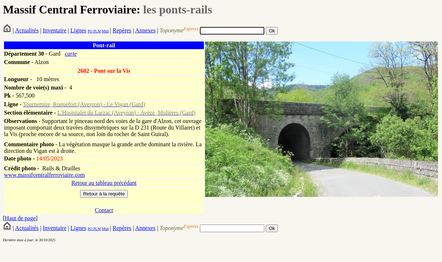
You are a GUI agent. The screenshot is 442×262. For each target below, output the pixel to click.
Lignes (78, 30)
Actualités (27, 30)
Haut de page (20, 218)
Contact (104, 210)
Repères (122, 30)
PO (90, 31)
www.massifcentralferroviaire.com (44, 175)
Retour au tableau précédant (104, 183)
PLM (96, 31)
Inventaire (54, 30)
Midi (105, 31)
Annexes (145, 30)
